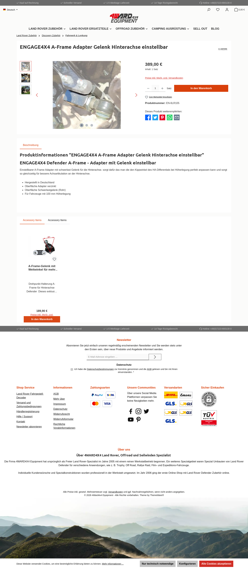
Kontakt (20, 421)
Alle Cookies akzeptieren (216, 563)
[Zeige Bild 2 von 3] (86, 125)
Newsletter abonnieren (29, 426)
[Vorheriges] (37, 95)
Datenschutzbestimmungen (100, 369)
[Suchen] (208, 9)
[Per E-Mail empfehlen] (176, 117)
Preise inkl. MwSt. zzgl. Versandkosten (164, 78)
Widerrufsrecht (61, 414)
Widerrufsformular (63, 419)
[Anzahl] (155, 88)
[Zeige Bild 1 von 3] (81, 125)
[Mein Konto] (227, 9)
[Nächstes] (136, 95)
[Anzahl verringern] (148, 88)
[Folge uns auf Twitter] (146, 411)
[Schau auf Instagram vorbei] (138, 411)
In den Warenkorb (201, 88)
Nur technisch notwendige (158, 563)
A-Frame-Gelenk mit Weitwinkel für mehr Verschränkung (41, 268)
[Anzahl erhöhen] (162, 88)
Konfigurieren (187, 563)
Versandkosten (115, 492)
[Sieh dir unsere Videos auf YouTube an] (130, 419)
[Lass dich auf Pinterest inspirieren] (138, 419)
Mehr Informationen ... (113, 564)
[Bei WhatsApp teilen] (169, 117)
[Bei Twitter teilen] (155, 117)
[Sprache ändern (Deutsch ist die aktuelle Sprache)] (10, 9)
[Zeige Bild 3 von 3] (91, 125)
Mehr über (59, 399)
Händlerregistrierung (27, 411)
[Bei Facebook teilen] (148, 117)
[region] (79, 95)
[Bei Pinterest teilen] (162, 117)
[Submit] (155, 357)
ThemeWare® (157, 495)
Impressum (59, 404)
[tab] (31, 145)
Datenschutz (60, 409)
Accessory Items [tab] (32, 220)
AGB (149, 369)
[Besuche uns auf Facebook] (130, 411)
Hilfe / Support (24, 416)
